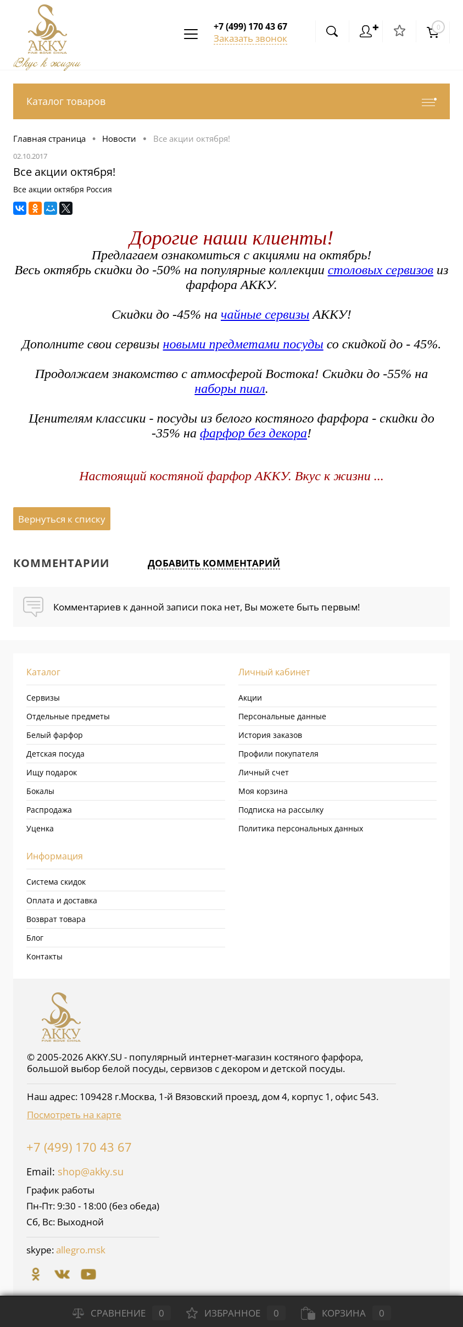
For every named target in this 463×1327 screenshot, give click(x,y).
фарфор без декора (253, 433)
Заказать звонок (250, 38)
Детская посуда (55, 753)
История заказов (270, 735)
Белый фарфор (54, 735)
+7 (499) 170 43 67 (79, 1147)
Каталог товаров (231, 101)
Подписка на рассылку (280, 809)
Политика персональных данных (300, 828)
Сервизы (43, 697)
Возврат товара (56, 919)
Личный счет (263, 772)
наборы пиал (229, 388)
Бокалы (40, 791)
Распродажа (49, 809)
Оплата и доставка (61, 900)
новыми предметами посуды (243, 344)
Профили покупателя (278, 753)
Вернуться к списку (61, 519)
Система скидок (56, 881)
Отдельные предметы (68, 716)
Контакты (44, 956)
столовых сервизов (380, 270)
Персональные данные (282, 716)
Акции (250, 697)
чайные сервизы (265, 314)
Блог (34, 937)
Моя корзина (263, 791)
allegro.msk (80, 1249)
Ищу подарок (51, 772)
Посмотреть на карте (74, 1114)
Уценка (40, 828)
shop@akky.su (91, 1171)
